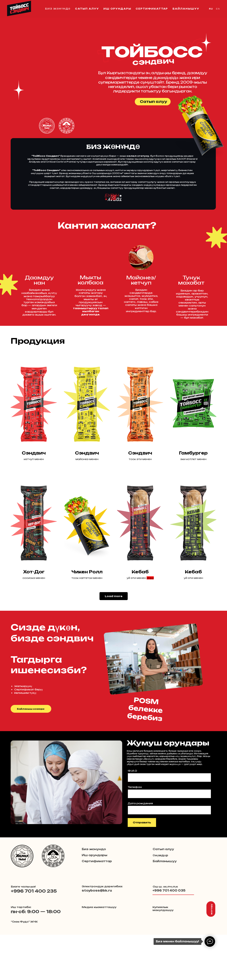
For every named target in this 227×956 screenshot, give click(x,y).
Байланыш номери (30, 709)
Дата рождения (140, 803)
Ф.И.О (132, 770)
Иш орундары (117, 8)
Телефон (135, 786)
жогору (211, 909)
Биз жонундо (94, 849)
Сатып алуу (87, 8)
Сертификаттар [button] (152, 8)
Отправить (142, 822)
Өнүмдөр (160, 855)
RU (211, 8)
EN (218, 8)
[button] (47, 126)
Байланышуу (186, 8)
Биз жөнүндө (57, 8)
